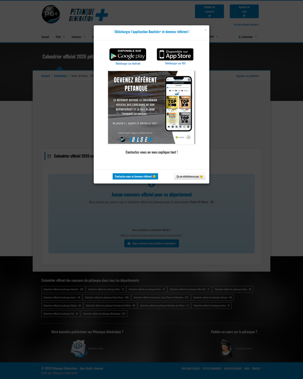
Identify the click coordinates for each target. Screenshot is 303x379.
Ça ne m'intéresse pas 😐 (190, 176)
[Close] (205, 30)
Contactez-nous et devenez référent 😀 (135, 176)
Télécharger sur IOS (175, 63)
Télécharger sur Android (127, 63)
